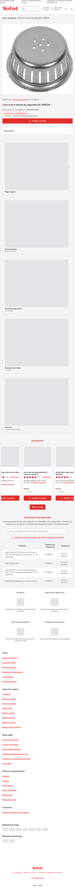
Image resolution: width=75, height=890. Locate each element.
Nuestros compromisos (12, 672)
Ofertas (5, 781)
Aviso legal (7, 763)
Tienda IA (6, 694)
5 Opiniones (14, 477)
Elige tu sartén (8, 713)
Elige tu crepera (9, 722)
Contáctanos (8, 677)
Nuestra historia (9, 667)
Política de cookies (10, 740)
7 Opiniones (46, 477)
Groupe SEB (17, 872)
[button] (45, 9)
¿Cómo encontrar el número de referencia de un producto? (37, 537)
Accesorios (12, 18)
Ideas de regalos (9, 790)
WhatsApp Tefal (9, 800)
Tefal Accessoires (19, 100)
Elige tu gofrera (8, 718)
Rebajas (5, 776)
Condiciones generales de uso (15, 754)
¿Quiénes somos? (10, 658)
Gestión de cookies (10, 745)
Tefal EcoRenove (9, 682)
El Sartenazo (7, 786)
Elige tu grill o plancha (11, 727)
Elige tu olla (7, 708)
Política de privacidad (11, 749)
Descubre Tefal (8, 663)
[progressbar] (36, 166)
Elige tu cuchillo (9, 699)
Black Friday (7, 795)
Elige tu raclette (9, 704)
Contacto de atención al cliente (15, 812)
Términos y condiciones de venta (16, 759)
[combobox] (37, 531)
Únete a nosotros (30, 872)
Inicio (4, 18)
